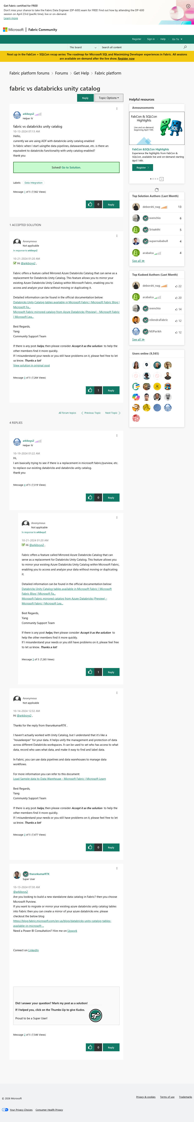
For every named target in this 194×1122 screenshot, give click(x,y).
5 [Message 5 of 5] (24, 377)
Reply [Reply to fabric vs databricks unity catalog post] (111, 204)
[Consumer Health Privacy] (49, 1109)
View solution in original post (31, 365)
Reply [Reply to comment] (111, 390)
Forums (66, 29)
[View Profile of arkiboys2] (28, 114)
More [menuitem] (145, 29)
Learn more (11, 18)
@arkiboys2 (28, 263)
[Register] (142, 167)
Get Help (81, 72)
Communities (115, 29)
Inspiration (82, 29)
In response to (25, 250)
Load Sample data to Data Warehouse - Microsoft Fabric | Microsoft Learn (59, 779)
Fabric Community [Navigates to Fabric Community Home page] (42, 29)
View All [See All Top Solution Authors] (138, 261)
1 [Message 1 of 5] (24, 191)
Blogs (132, 29)
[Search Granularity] (83, 47)
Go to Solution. (71, 167)
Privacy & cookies (146, 1096)
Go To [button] (175, 39)
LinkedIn (33, 950)
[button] (117, 108)
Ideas (98, 29)
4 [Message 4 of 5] (24, 484)
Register (136, 38)
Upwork (72, 931)
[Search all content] (144, 47)
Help (163, 38)
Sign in (151, 38)
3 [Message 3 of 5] (24, 834)
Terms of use (167, 1096)
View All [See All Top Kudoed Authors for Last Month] (138, 339)
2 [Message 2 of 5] (24, 1034)
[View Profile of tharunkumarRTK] (39, 874)
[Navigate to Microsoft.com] (13, 29)
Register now (126, 58)
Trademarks (185, 1096)
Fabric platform (108, 72)
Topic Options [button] (108, 98)
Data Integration (33, 182)
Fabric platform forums (29, 72)
